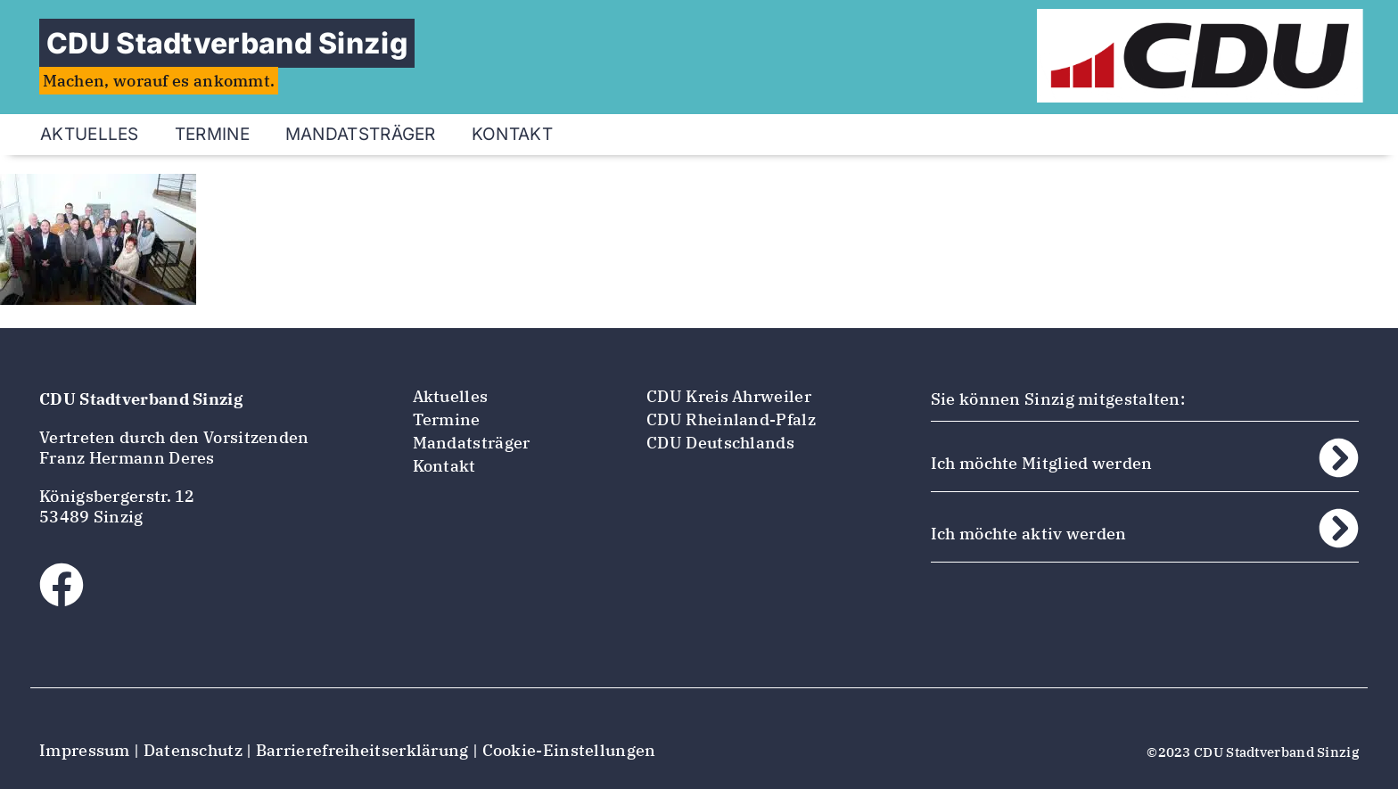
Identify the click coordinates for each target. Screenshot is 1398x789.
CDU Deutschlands (720, 442)
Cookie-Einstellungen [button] (569, 750)
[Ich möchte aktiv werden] (1339, 528)
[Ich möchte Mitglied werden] (1339, 458)
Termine (212, 134)
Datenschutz (193, 750)
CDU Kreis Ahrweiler (728, 396)
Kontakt (512, 134)
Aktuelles (89, 134)
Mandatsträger (360, 134)
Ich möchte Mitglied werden (1042, 463)
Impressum (84, 750)
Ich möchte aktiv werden (1029, 533)
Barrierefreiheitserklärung (362, 750)
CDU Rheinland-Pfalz (731, 419)
